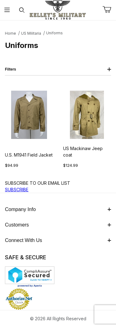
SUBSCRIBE (16, 189)
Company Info (58, 209)
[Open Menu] (7, 10)
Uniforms (54, 33)
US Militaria (31, 33)
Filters (58, 69)
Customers (58, 224)
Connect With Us (58, 240)
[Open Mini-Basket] (109, 9)
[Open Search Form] (22, 10)
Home (10, 33)
